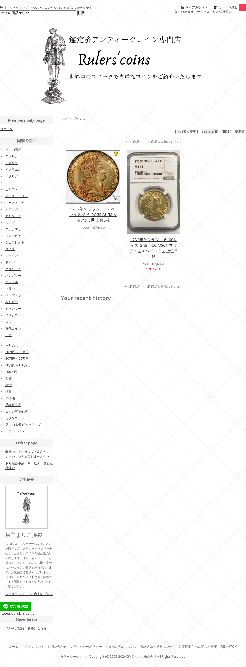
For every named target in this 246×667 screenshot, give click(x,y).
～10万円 (12, 345)
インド (10, 183)
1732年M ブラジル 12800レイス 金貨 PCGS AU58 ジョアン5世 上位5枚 (93, 214)
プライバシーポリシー (86, 646)
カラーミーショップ (74, 656)
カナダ (10, 222)
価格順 (226, 131)
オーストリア (14, 202)
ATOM (232, 646)
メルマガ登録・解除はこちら (26, 628)
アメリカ (11, 156)
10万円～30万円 (17, 352)
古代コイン (13, 328)
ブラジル (78, 118)
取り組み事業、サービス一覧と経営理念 (203, 12)
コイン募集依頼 (16, 411)
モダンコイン (14, 418)
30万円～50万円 (17, 358)
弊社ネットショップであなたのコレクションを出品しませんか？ (46, 7)
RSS (222, 646)
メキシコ (11, 315)
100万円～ (12, 371)
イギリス (11, 163)
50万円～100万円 (17, 365)
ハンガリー (13, 275)
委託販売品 (13, 405)
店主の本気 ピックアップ (23, 424)
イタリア (11, 176)
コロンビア (13, 235)
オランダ (11, 209)
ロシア (10, 321)
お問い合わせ (57, 646)
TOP (64, 118)
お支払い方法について (121, 646)
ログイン (6, 129)
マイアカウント (196, 7)
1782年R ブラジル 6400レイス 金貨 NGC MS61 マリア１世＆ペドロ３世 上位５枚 (153, 248)
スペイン (11, 255)
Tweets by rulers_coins (17, 613)
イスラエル (13, 169)
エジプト (11, 189)
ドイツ (10, 262)
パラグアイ (13, 269)
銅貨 (8, 391)
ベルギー (11, 302)
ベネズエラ (13, 295)
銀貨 (8, 385)
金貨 (8, 378)
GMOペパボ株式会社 (141, 656)
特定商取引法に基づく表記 (198, 646)
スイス (10, 249)
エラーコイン (14, 431)
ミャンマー (13, 308)
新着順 (240, 131)
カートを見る (232, 7)
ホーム (14, 646)
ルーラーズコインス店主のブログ (29, 594)
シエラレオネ (14, 242)
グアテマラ (13, 229)
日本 (8, 335)
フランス (11, 288)
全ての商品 (13, 149)
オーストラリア (16, 196)
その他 (10, 398)
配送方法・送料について (157, 646)
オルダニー (13, 216)
